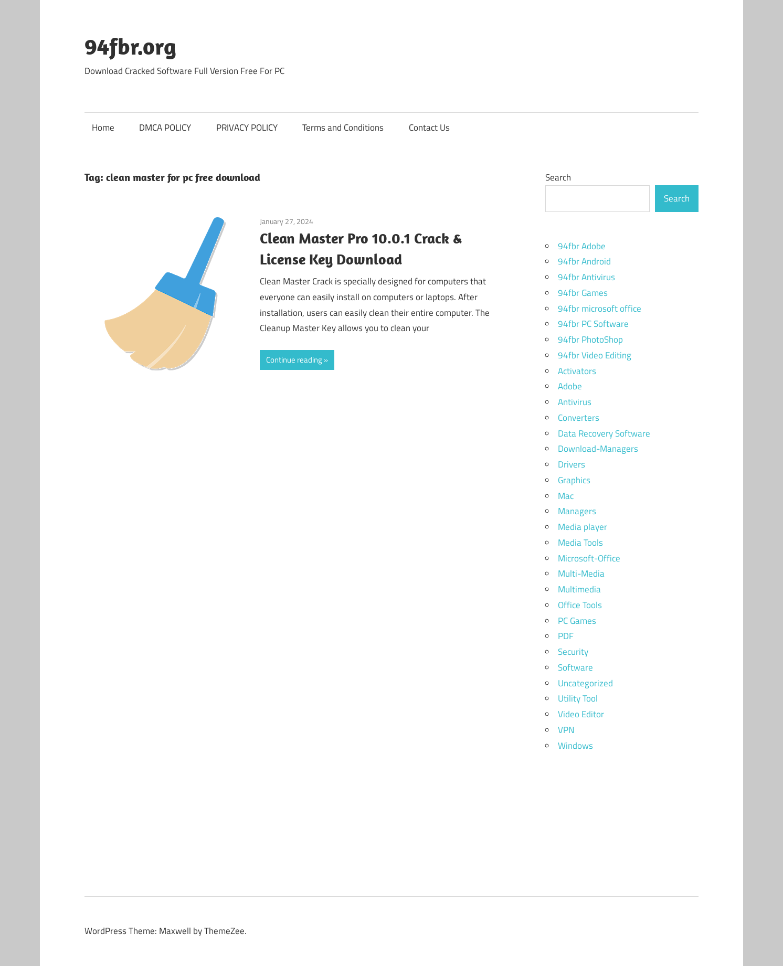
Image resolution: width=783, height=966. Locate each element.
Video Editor (581, 714)
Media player (582, 527)
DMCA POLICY (165, 127)
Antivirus (574, 402)
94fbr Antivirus (586, 277)
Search (558, 177)
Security (573, 652)
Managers (577, 511)
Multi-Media (581, 573)
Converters (578, 417)
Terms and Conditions (343, 127)
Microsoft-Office (589, 558)
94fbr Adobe (582, 246)
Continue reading (294, 360)
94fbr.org (130, 46)
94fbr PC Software (593, 324)
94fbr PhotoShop (590, 339)
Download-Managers (598, 448)
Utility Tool (578, 698)
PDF (566, 636)
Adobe (570, 386)
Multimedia (579, 589)
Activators (577, 371)
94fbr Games (583, 293)
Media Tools (580, 542)
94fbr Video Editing (594, 355)
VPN (566, 730)
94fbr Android (584, 261)
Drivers (571, 464)
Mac (566, 496)
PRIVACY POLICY (247, 127)
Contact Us (429, 127)
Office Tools (580, 605)
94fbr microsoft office (599, 308)
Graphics (574, 480)
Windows (575, 745)
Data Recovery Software (604, 433)
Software (575, 667)
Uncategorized (585, 683)
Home (103, 127)
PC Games (577, 621)
